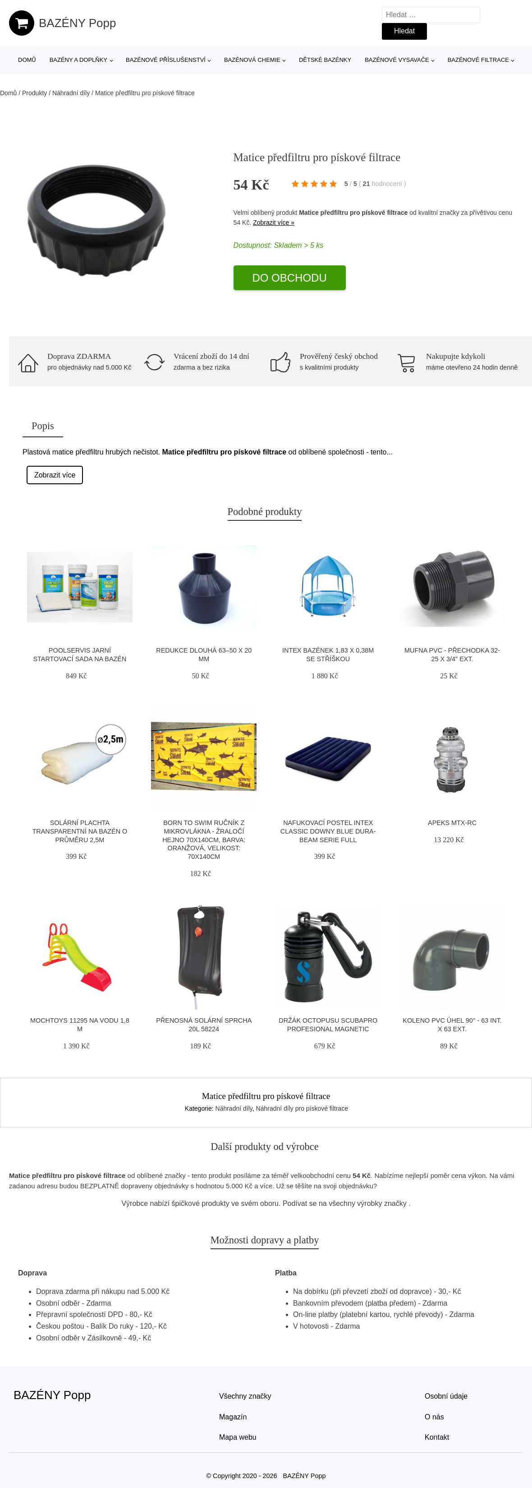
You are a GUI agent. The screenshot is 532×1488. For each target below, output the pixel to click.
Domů (27, 59)
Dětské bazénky (325, 59)
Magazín (233, 1417)
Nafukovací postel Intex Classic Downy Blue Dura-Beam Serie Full (328, 831)
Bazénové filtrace (478, 59)
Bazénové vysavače (397, 59)
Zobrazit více (55, 475)
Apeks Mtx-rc (452, 822)
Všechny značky (245, 1396)
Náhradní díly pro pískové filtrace (302, 1108)
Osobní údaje (446, 1396)
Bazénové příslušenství (166, 59)
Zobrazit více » (273, 222)
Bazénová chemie (252, 59)
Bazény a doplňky (78, 59)
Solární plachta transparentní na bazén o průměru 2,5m (79, 831)
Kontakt (437, 1437)
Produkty (34, 93)
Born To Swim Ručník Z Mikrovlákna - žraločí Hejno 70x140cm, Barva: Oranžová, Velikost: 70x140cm (203, 839)
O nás (434, 1417)
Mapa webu (238, 1437)
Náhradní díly (71, 93)
